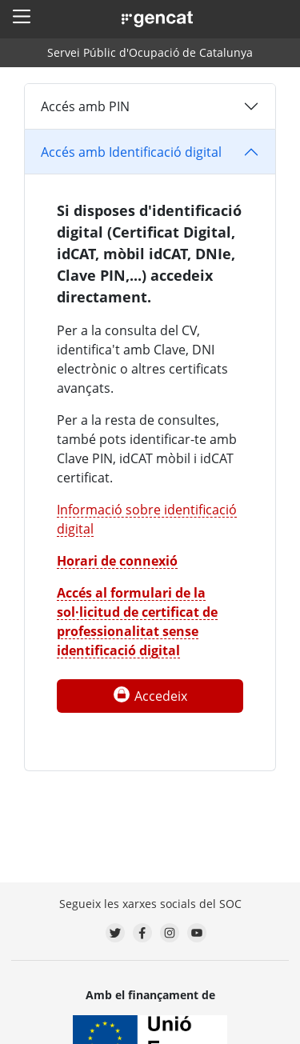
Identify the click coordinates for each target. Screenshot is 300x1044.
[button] (21, 16)
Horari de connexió (117, 561)
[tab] (150, 106)
